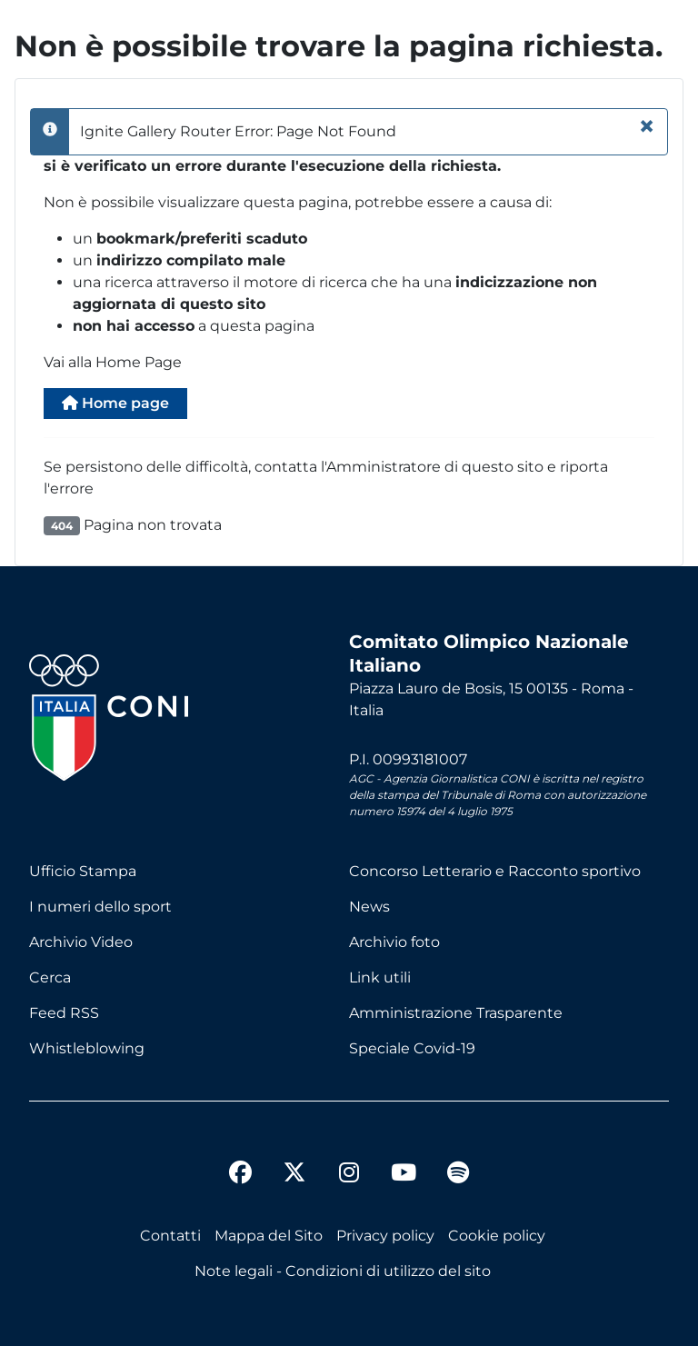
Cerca (50, 977)
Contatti (170, 1235)
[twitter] (294, 1158)
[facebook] (240, 1175)
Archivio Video (81, 942)
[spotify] (458, 1175)
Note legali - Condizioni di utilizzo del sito (342, 1271)
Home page (115, 403)
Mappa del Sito (268, 1235)
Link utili (380, 977)
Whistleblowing (87, 1048)
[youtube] (403, 1175)
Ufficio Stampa (82, 871)
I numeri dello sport (100, 906)
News (369, 906)
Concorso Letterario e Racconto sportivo (495, 871)
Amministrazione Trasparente (456, 1013)
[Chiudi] (646, 126)
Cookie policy (496, 1235)
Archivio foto (394, 942)
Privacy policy (385, 1235)
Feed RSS (64, 1013)
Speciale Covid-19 (412, 1048)
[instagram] (349, 1175)
